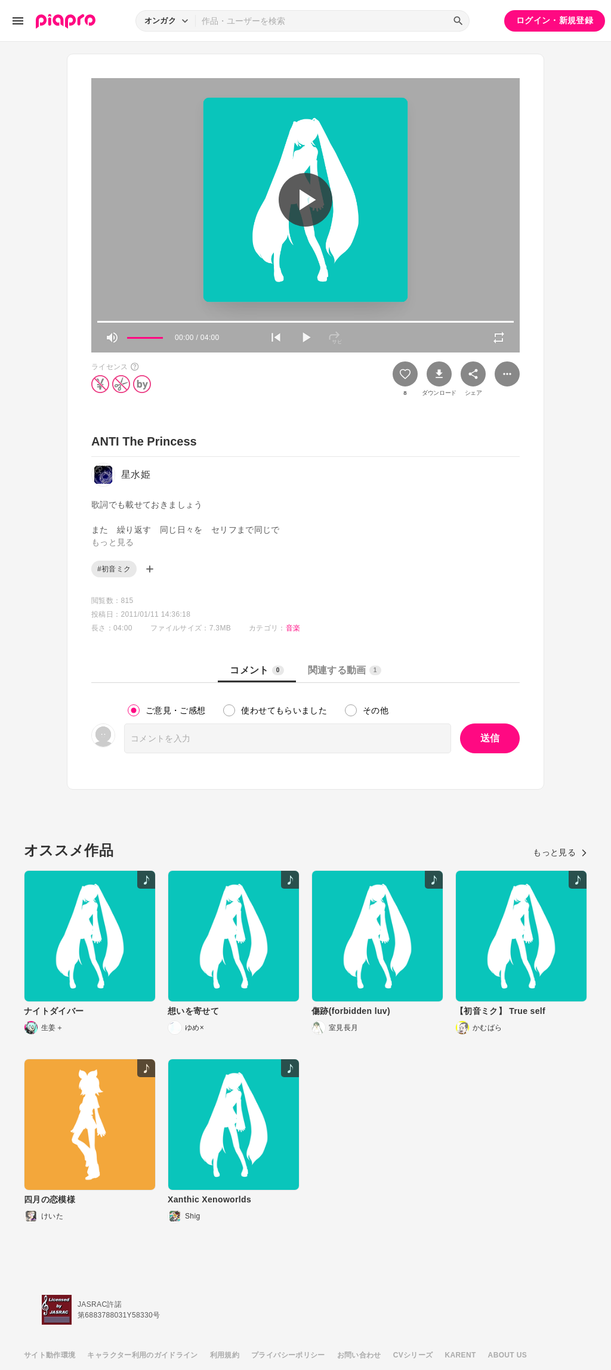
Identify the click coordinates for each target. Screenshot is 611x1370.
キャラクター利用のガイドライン (142, 1355)
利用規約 (224, 1355)
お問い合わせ (359, 1355)
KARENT (460, 1355)
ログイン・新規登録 (554, 20)
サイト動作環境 (49, 1355)
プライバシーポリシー (288, 1355)
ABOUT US (507, 1355)
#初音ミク (114, 569)
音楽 (293, 628)
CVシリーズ (413, 1355)
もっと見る (560, 852)
